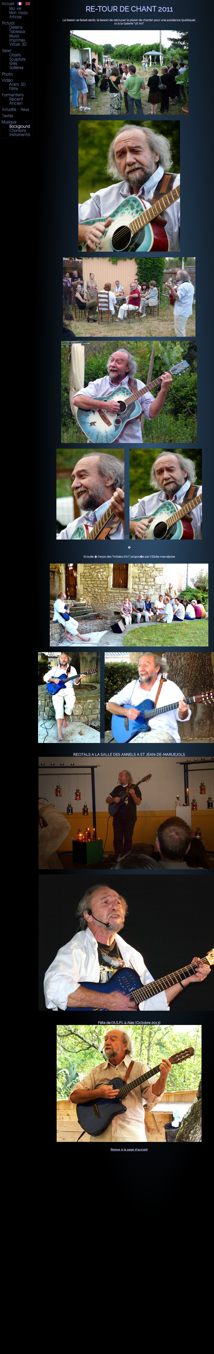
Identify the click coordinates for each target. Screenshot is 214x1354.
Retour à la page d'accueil (129, 1149)
